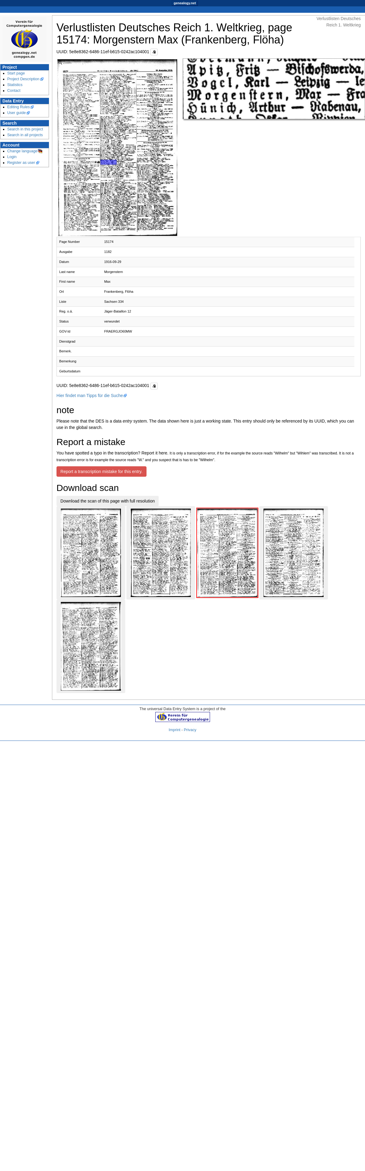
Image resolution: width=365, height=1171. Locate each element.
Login (12, 157)
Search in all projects (25, 135)
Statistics (15, 85)
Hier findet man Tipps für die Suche (90, 395)
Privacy (190, 730)
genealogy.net (185, 3)
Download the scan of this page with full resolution (107, 501)
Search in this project (25, 129)
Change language (22, 151)
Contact (14, 90)
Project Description (23, 79)
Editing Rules (18, 107)
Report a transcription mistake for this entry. (101, 471)
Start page (16, 73)
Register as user (21, 163)
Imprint (175, 730)
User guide (16, 113)
